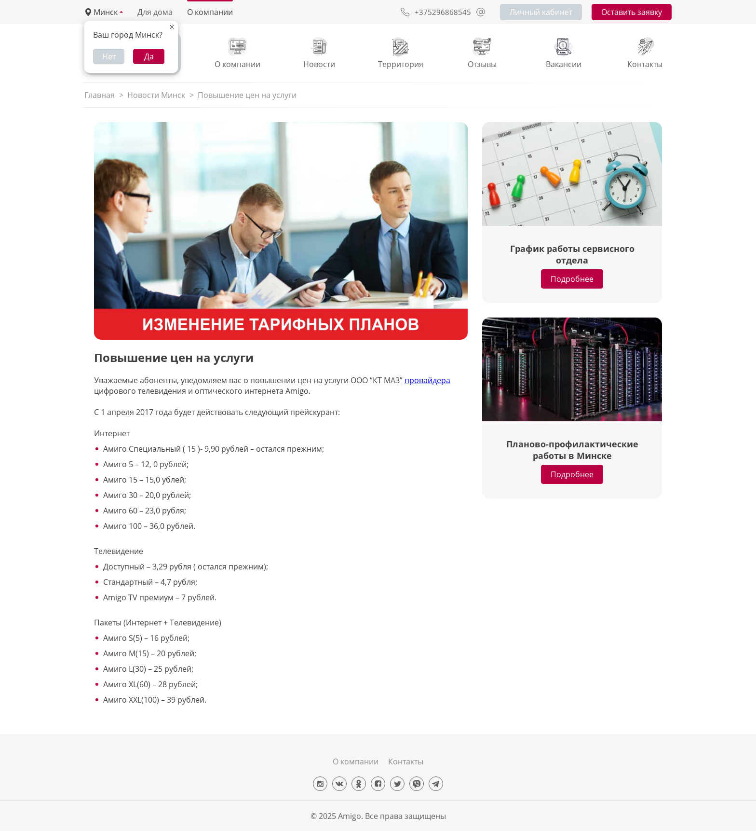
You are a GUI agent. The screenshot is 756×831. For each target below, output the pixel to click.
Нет (109, 56)
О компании (210, 12)
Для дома (155, 12)
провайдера (427, 380)
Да (149, 56)
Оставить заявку (631, 12)
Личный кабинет (541, 12)
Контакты (405, 761)
